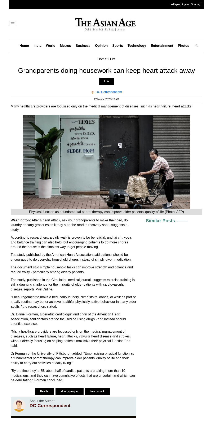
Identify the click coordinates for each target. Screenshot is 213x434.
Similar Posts (160, 220)
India (37, 45)
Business (83, 45)
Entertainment (162, 45)
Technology (137, 45)
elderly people (69, 391)
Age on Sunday (191, 4)
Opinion (101, 45)
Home (24, 45)
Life (106, 81)
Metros (65, 45)
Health (44, 391)
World (50, 45)
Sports (117, 45)
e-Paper (175, 4)
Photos (183, 45)
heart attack (97, 391)
